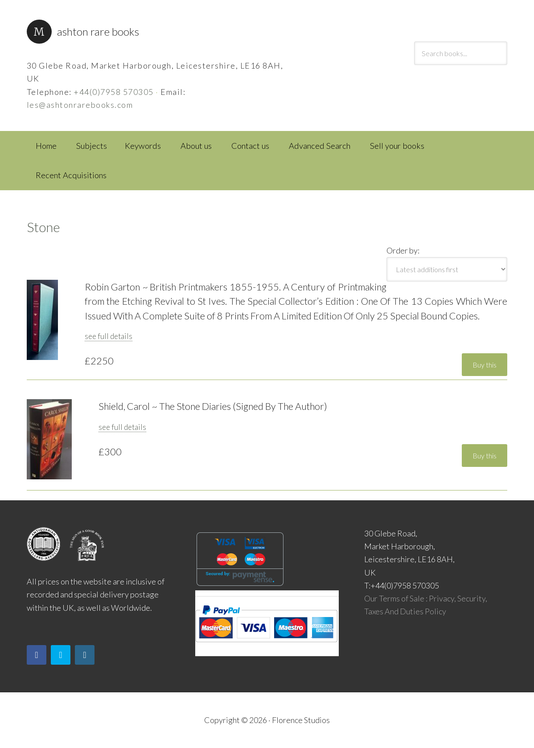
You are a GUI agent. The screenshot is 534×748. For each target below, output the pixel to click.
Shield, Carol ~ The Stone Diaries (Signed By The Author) (213, 406)
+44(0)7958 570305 (114, 92)
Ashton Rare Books (98, 31)
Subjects (91, 146)
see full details (108, 336)
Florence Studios (301, 720)
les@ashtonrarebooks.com (80, 105)
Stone (43, 227)
